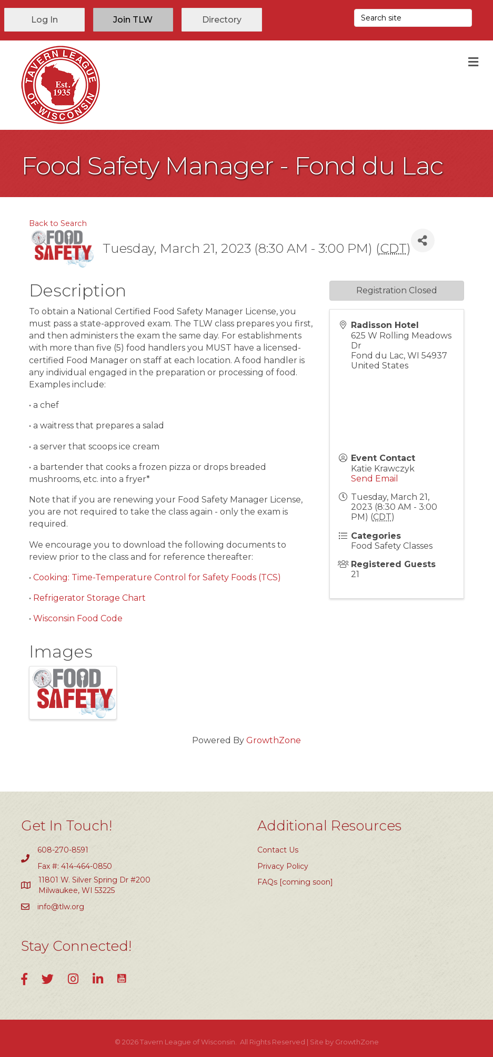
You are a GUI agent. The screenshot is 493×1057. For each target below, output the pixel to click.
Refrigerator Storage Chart (89, 598)
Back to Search (58, 223)
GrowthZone (273, 740)
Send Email (374, 479)
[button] (44, 20)
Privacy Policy (282, 866)
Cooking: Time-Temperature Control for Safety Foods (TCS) (157, 577)
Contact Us (277, 850)
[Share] (423, 240)
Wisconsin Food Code (78, 618)
